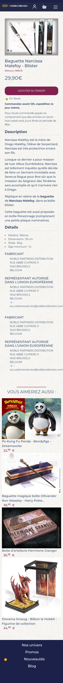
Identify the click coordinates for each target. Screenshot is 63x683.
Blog (31, 666)
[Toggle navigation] (55, 7)
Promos (31, 652)
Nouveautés (34, 659)
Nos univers (31, 645)
